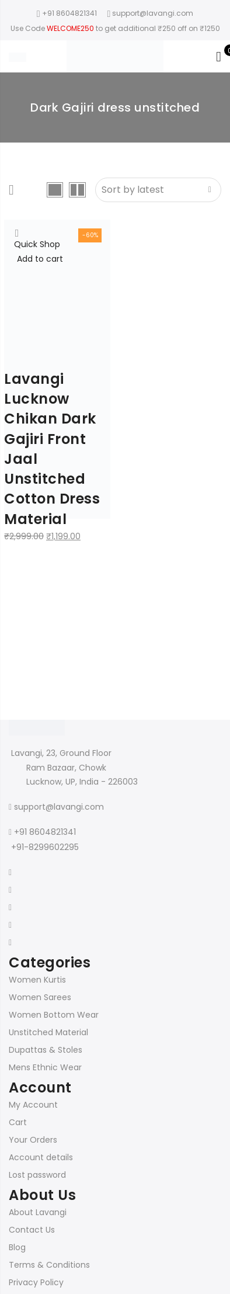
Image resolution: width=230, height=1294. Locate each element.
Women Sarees (40, 997)
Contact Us (32, 1230)
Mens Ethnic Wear (45, 1067)
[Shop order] (158, 190)
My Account (33, 1105)
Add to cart (40, 259)
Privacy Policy (36, 1282)
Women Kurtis (37, 980)
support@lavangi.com (59, 807)
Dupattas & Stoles (45, 1050)
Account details (41, 1157)
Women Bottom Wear (54, 1015)
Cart (18, 1122)
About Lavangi (38, 1212)
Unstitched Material (48, 1032)
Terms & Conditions (49, 1265)
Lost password (37, 1175)
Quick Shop (37, 244)
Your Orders (33, 1140)
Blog (17, 1247)
